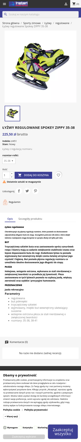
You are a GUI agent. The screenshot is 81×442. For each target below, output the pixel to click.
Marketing (42, 427)
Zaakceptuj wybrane (24, 436)
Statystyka (28, 427)
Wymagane (12, 427)
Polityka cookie (11, 409)
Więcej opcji (12, 416)
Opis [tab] (10, 219)
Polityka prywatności (36, 409)
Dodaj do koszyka (33, 175)
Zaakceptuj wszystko (63, 431)
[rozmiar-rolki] (8, 161)
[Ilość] (6, 175)
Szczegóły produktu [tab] (30, 219)
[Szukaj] (40, 14)
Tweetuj (27, 191)
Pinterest (35, 191)
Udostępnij (19, 191)
